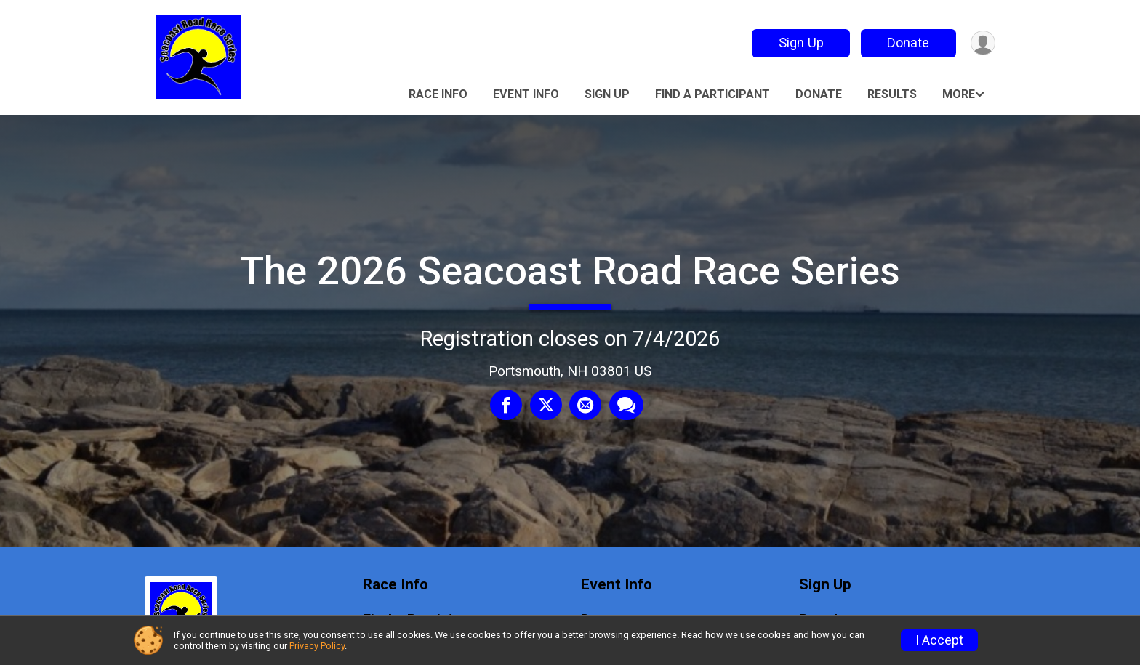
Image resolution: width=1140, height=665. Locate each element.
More (958, 94)
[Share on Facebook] (507, 405)
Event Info (526, 94)
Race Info (438, 94)
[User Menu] (981, 43)
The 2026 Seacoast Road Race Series (570, 271)
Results (892, 94)
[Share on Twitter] (546, 405)
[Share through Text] (626, 405)
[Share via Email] (585, 405)
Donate (907, 42)
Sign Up (799, 42)
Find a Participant (712, 94)
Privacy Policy (317, 645)
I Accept (939, 640)
